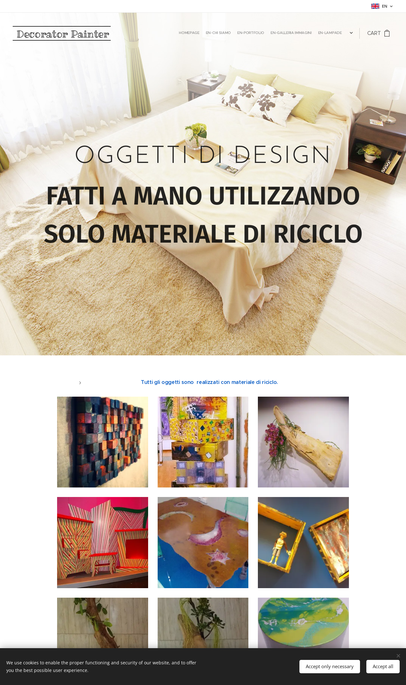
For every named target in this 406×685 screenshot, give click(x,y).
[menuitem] (303, 33)
